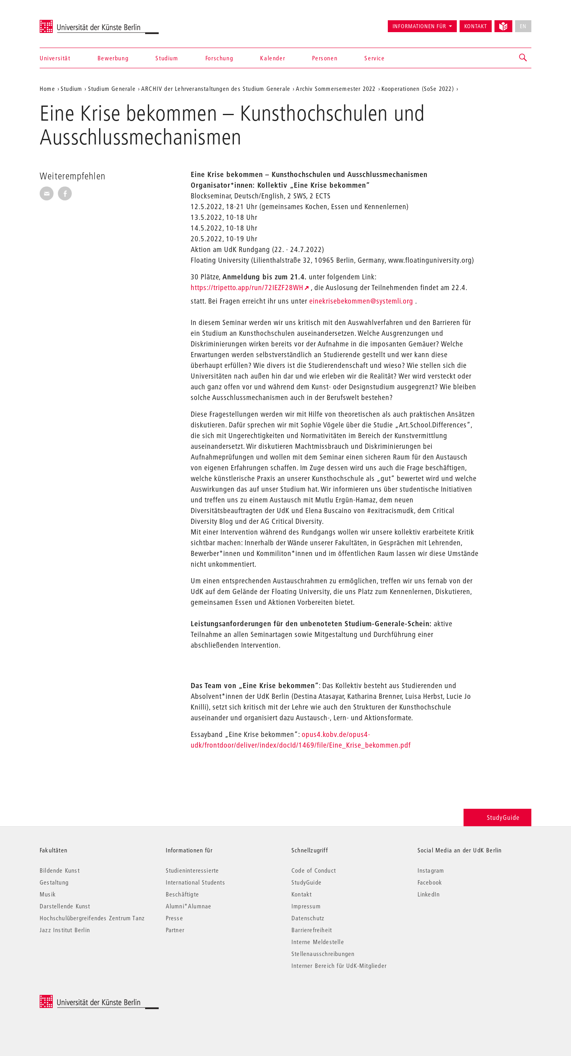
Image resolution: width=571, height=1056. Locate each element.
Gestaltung (54, 882)
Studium (166, 58)
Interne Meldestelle (317, 942)
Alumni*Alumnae (189, 906)
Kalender (272, 58)
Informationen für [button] (419, 26)
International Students (195, 882)
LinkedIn (429, 894)
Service (374, 58)
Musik (48, 894)
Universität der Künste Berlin (71, 22)
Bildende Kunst (60, 870)
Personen (324, 58)
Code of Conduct (313, 870)
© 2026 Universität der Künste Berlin (81, 999)
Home (47, 88)
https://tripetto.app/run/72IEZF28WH (247, 287)
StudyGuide (497, 817)
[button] (523, 58)
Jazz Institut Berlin (65, 930)
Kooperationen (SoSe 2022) (417, 88)
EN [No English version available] (523, 26)
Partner (175, 930)
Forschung (219, 58)
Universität (55, 58)
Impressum (306, 906)
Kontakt (475, 26)
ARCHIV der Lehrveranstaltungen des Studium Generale (215, 88)
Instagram (431, 870)
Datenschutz (307, 918)
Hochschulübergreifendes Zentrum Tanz (92, 918)
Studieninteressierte (192, 870)
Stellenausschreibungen (322, 954)
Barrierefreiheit (311, 930)
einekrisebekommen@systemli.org (361, 301)
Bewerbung (113, 58)
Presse (174, 918)
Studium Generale (112, 88)
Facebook (430, 882)
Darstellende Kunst (65, 906)
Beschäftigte (182, 894)
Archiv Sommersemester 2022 (336, 88)
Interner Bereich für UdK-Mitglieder (339, 965)
